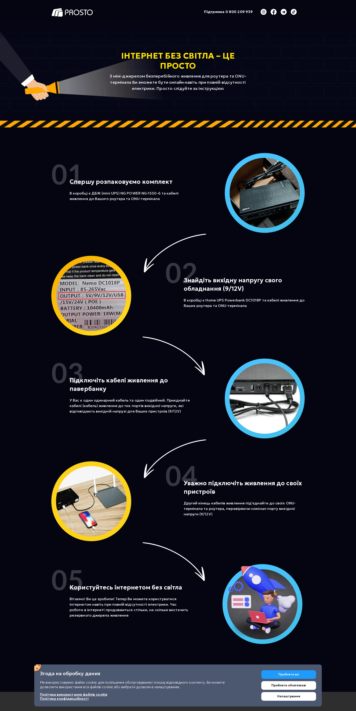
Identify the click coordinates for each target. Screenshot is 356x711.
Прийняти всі (288, 674)
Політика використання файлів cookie (73, 694)
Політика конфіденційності (64, 698)
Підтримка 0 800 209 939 (228, 12)
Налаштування (288, 696)
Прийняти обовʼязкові (288, 685)
